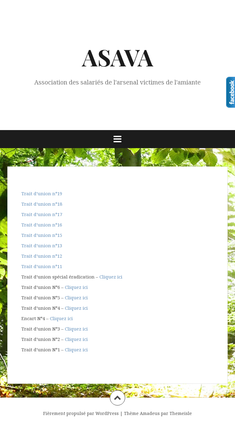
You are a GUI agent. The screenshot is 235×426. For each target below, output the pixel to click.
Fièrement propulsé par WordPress (81, 413)
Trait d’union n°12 (41, 256)
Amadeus (150, 413)
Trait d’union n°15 (41, 235)
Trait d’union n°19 (41, 193)
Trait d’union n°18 (41, 204)
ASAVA (117, 57)
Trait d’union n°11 (41, 266)
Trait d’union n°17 (41, 214)
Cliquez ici (110, 277)
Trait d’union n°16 (41, 225)
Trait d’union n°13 (41, 245)
